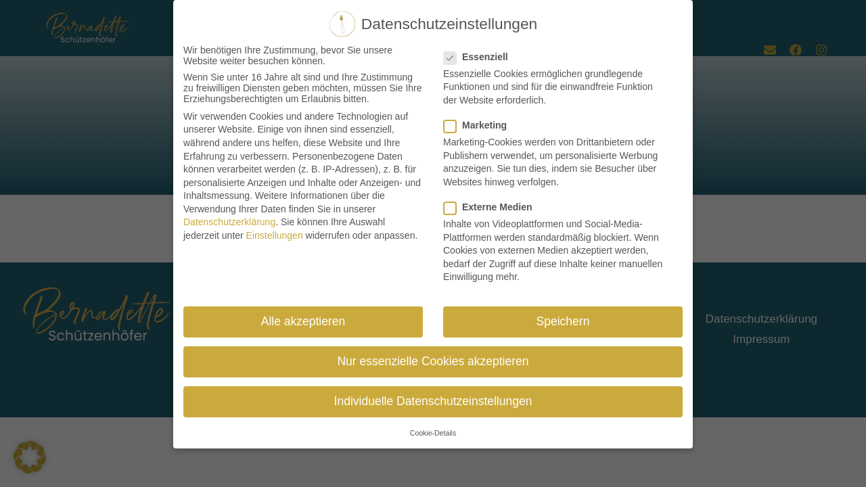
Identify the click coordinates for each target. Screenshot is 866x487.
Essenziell (480, 54)
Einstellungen (274, 232)
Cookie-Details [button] (433, 430)
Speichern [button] (563, 318)
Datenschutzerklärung (229, 219)
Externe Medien (492, 204)
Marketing (479, 122)
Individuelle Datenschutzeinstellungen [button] (433, 399)
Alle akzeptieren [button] (303, 318)
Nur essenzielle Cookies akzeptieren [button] (432, 358)
